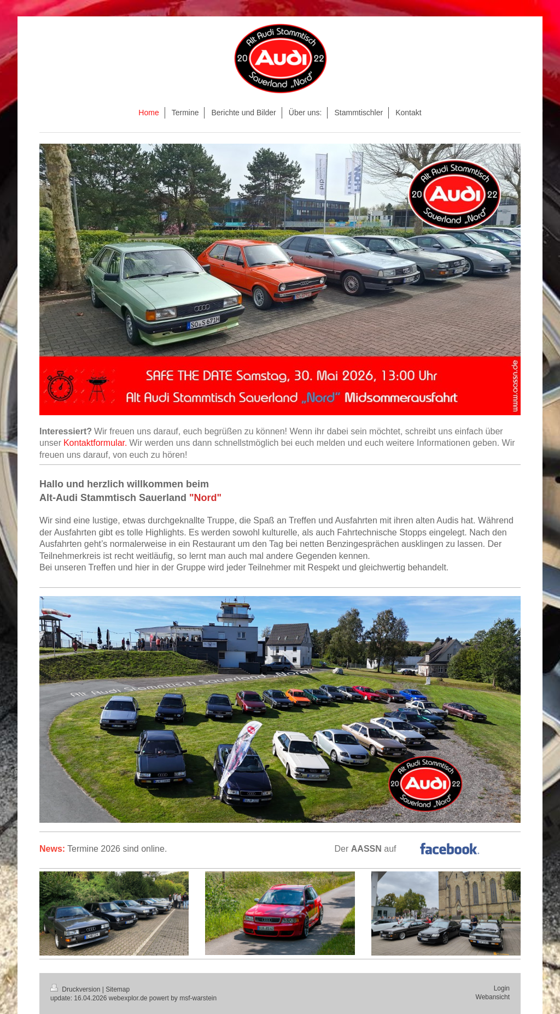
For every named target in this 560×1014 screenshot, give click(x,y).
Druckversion (76, 989)
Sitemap (118, 989)
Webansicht (493, 997)
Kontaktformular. (95, 442)
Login (502, 988)
